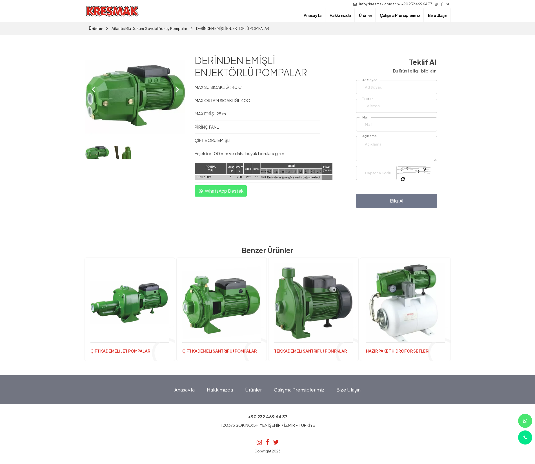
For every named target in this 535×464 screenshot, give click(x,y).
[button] (130, 139)
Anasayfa (184, 389)
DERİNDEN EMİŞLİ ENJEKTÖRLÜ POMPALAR (232, 28)
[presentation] (93, 88)
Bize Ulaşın (348, 389)
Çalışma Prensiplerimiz (299, 389)
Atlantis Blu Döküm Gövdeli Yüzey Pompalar (149, 28)
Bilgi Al (396, 201)
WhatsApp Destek (220, 191)
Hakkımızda (220, 389)
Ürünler (96, 28)
